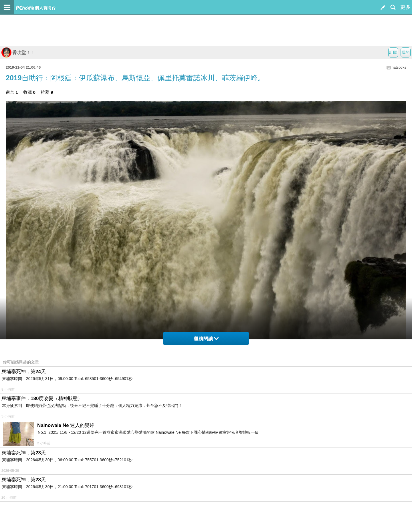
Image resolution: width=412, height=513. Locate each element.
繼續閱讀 (206, 338)
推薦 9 (47, 92)
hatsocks (399, 67)
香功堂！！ (18, 52)
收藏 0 (29, 92)
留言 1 (12, 92)
